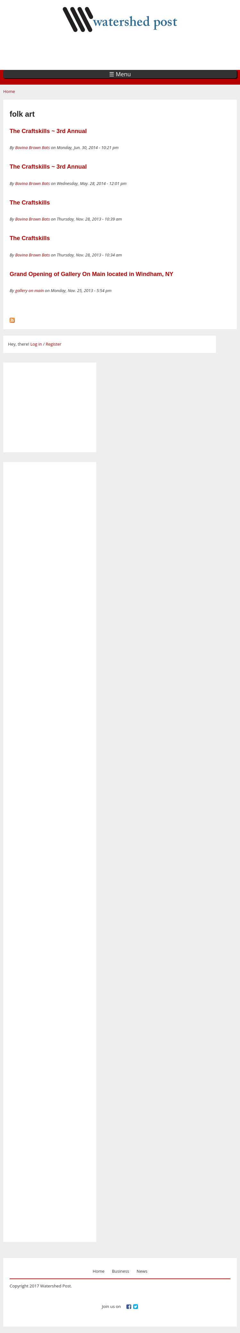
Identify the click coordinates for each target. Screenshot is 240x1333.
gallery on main (29, 290)
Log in (36, 344)
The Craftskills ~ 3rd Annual (48, 131)
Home (9, 91)
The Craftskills (30, 202)
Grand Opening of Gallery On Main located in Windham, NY (91, 274)
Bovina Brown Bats (32, 147)
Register (53, 344)
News (142, 1271)
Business (120, 1271)
